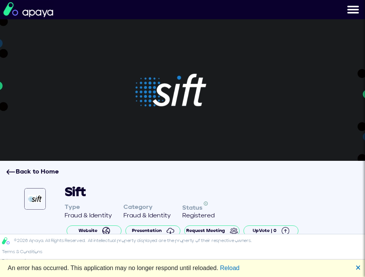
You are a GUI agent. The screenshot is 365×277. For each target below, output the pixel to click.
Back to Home (32, 172)
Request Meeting (212, 231)
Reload (230, 268)
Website (94, 231)
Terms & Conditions (22, 252)
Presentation (153, 231)
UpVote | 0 (271, 231)
